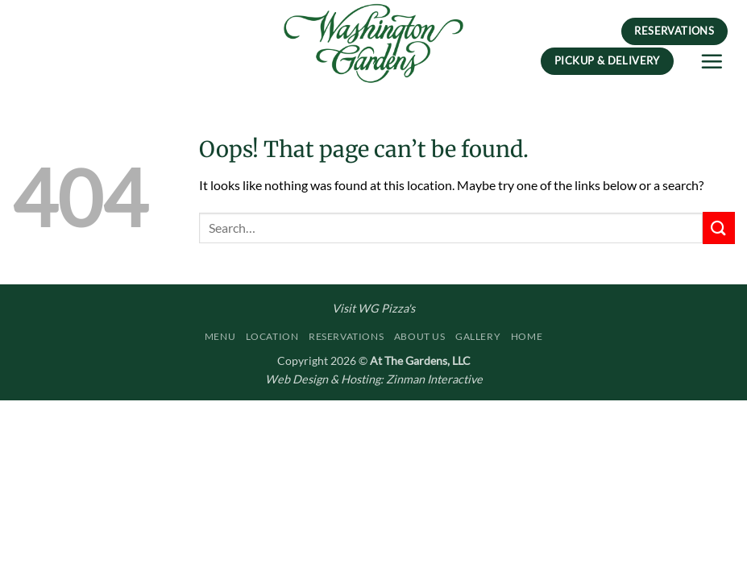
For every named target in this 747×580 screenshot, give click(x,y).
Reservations (346, 336)
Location (272, 336)
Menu (220, 336)
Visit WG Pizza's (373, 308)
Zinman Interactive (434, 379)
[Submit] (719, 227)
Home (526, 336)
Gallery (477, 336)
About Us (420, 336)
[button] (711, 61)
